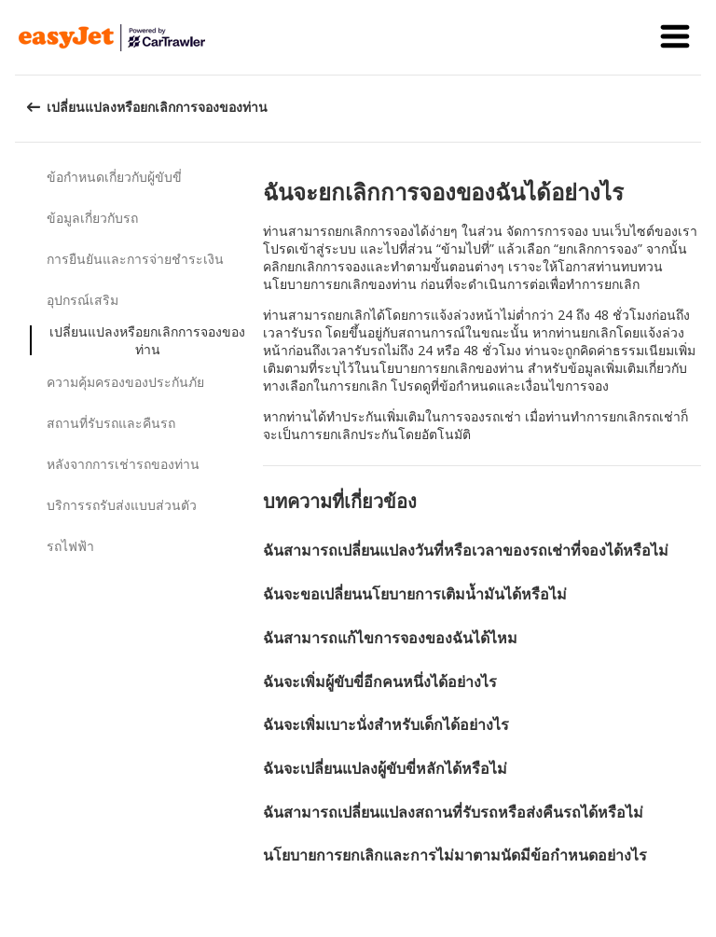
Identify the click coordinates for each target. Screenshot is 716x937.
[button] (675, 37)
